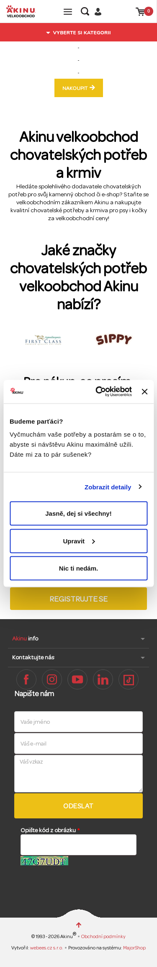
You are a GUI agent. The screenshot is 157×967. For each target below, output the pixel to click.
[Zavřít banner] (144, 391)
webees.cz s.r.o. (47, 948)
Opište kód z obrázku (50, 830)
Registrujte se (78, 599)
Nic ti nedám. (78, 568)
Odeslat (78, 806)
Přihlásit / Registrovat (101, 11)
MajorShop (134, 948)
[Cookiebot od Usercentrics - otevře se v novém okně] (98, 391)
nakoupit (75, 88)
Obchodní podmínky (103, 937)
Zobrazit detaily (108, 486)
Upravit (79, 540)
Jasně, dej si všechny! (78, 513)
